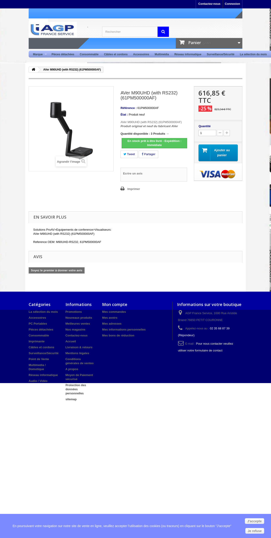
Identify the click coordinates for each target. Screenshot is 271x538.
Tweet (129, 154)
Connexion (232, 3)
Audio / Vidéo (38, 381)
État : (124, 114)
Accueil (70, 341)
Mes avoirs (109, 317)
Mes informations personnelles (124, 329)
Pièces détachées (63, 54)
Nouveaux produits (78, 317)
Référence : (128, 108)
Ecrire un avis (132, 173)
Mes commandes (114, 311)
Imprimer (133, 189)
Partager (148, 154)
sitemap (71, 399)
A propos (71, 369)
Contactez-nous (209, 3)
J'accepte (254, 521)
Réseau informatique (187, 54)
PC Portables (38, 323)
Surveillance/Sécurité (220, 54)
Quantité (204, 126)
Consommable (89, 54)
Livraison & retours (79, 347)
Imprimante (37, 341)
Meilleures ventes (77, 323)
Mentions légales (77, 353)
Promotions (73, 311)
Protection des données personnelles (75, 389)
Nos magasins (75, 329)
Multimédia (162, 54)
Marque (38, 54)
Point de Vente (39, 359)
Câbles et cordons (116, 54)
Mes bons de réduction (118, 335)
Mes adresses (111, 323)
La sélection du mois (253, 54)
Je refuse (255, 531)
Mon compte (114, 304)
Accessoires (141, 54)
